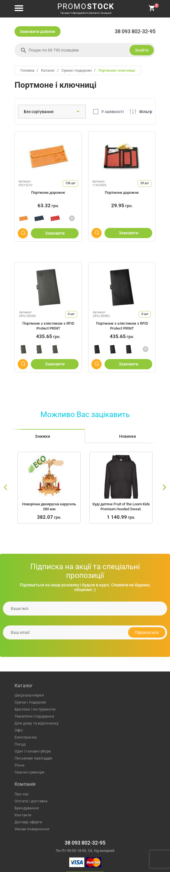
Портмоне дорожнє (48, 192)
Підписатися (147, 632)
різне (19, 765)
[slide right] (164, 487)
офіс (19, 730)
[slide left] (6, 487)
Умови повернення (32, 829)
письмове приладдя (33, 758)
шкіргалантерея (29, 695)
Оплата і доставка (31, 801)
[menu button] (19, 8)
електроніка (26, 737)
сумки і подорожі (30, 702)
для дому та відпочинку (37, 723)
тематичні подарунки (34, 716)
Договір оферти (28, 822)
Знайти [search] (141, 50)
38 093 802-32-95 (135, 31)
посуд (20, 744)
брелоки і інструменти (35, 709)
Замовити (55, 233)
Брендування (27, 808)
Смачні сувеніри (29, 772)
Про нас (22, 794)
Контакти (23, 815)
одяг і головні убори (33, 751)
